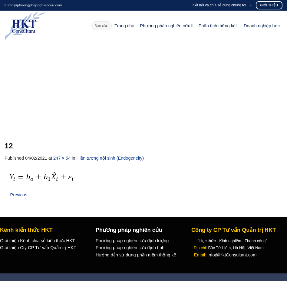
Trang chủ (124, 25)
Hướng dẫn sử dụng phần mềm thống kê (136, 254)
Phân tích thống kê (218, 26)
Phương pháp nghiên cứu (166, 26)
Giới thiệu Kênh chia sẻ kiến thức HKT (37, 240)
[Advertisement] (143, 86)
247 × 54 (62, 158)
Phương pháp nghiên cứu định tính (130, 247)
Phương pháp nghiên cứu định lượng (132, 240)
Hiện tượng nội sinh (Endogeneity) (110, 158)
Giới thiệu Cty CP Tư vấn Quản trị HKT (38, 247)
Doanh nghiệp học (263, 26)
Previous (16, 194)
